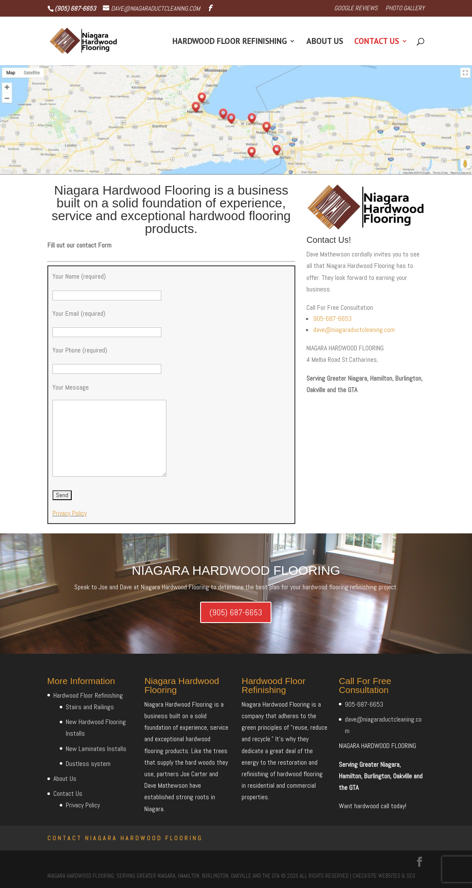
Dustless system (88, 763)
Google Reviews (356, 8)
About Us (324, 42)
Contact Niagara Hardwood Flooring (125, 838)
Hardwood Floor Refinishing (229, 42)
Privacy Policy (69, 513)
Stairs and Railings (90, 706)
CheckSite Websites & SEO (384, 875)
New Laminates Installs (96, 748)
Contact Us (376, 42)
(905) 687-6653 (236, 612)
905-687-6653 (332, 318)
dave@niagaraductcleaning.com (354, 329)
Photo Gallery (405, 8)
